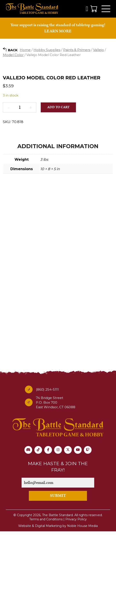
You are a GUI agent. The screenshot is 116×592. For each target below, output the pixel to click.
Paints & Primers (76, 50)
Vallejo (98, 50)
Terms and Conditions (46, 580)
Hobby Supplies (46, 50)
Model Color (13, 55)
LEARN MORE (58, 31)
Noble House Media (82, 586)
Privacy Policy (76, 580)
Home (25, 50)
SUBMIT (58, 556)
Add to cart (58, 167)
